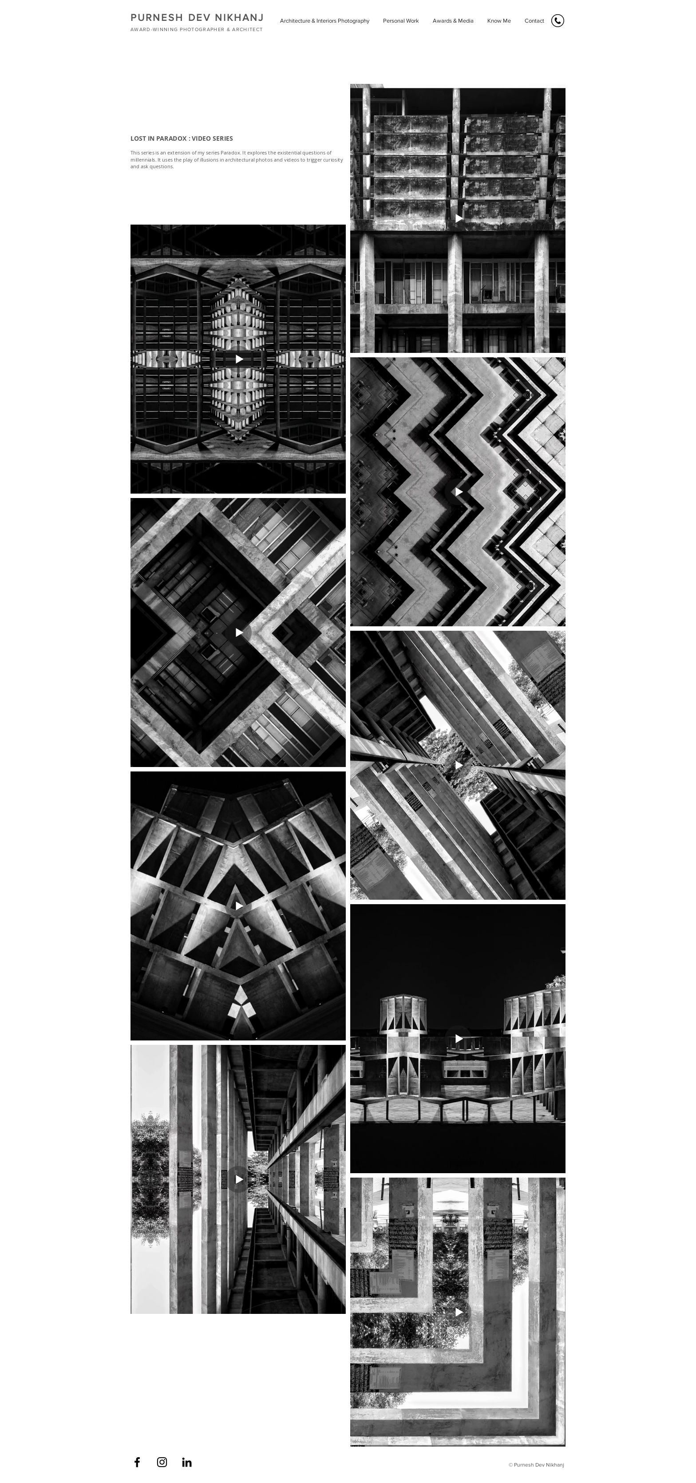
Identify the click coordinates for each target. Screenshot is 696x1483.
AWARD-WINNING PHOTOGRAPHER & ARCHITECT (196, 29)
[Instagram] (162, 1462)
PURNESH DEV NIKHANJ (197, 17)
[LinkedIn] (187, 1462)
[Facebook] (137, 1462)
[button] (324, 20)
